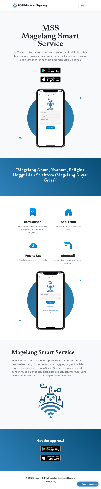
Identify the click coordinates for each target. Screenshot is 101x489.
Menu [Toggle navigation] (84, 5)
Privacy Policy (50, 482)
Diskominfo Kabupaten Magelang (61, 478)
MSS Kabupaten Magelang (29, 5)
